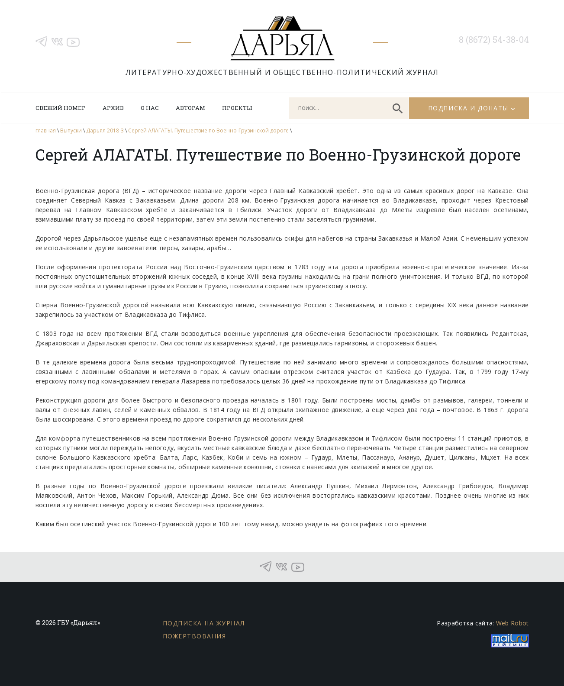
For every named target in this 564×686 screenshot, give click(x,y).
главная (45, 130)
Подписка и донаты (468, 108)
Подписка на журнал (204, 623)
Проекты (237, 108)
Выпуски (71, 130)
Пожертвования (194, 636)
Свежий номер (60, 108)
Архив (113, 108)
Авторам (190, 108)
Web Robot (512, 623)
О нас (150, 108)
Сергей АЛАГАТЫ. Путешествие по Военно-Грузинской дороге (208, 130)
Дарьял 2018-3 (105, 130)
